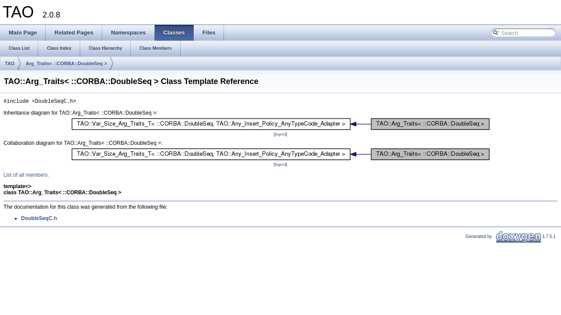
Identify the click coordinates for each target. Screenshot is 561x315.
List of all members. (26, 176)
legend (280, 135)
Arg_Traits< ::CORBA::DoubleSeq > (66, 63)
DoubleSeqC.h (39, 220)
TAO (9, 63)
